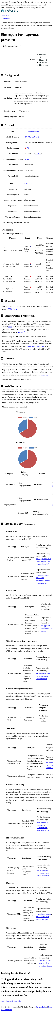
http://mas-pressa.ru (32, 131)
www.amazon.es (42, 676)
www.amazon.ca (43, 876)
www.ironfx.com (42, 575)
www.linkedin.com (45, 966)
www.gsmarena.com (43, 559)
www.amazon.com (43, 830)
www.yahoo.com (43, 873)
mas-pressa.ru (29, 183)
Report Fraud (5, 18)
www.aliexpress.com (43, 914)
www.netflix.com (45, 960)
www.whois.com (42, 583)
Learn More (5, 16)
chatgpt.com (45, 625)
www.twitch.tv (44, 963)
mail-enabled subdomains (35, 346)
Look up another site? (12, 46)
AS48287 (28, 159)
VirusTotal (38, 154)
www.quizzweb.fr (42, 564)
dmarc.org (44, 375)
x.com (43, 631)
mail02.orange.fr (42, 919)
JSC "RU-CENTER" (32, 137)
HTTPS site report (13, 309)
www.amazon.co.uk (43, 673)
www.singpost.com (43, 561)
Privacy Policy (41, 1007)
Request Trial (16, 1001)
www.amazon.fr (41, 679)
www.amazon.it (42, 870)
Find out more (6, 1001)
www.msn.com (42, 828)
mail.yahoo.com (47, 628)
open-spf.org (22, 332)
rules (10, 327)
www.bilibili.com (42, 917)
